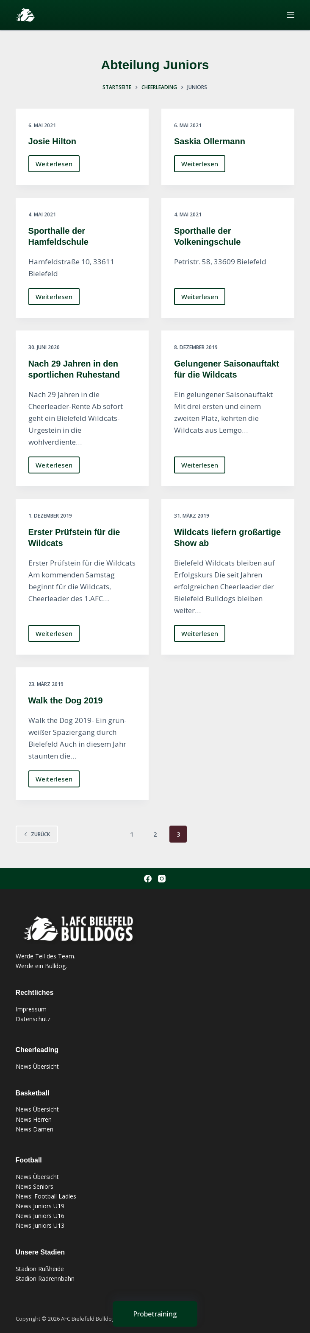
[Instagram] (162, 878)
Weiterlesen (54, 166)
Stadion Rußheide (40, 1269)
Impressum (31, 1009)
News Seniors (34, 1186)
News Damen (34, 1129)
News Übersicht (37, 1066)
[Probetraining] (155, 1314)
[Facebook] (148, 878)
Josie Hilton (52, 141)
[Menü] (290, 15)
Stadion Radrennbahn (45, 1278)
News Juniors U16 (40, 1216)
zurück (37, 834)
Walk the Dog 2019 (65, 700)
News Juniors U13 (40, 1225)
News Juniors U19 (40, 1206)
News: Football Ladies (46, 1196)
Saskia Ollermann (209, 141)
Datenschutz (33, 1019)
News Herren (34, 1119)
